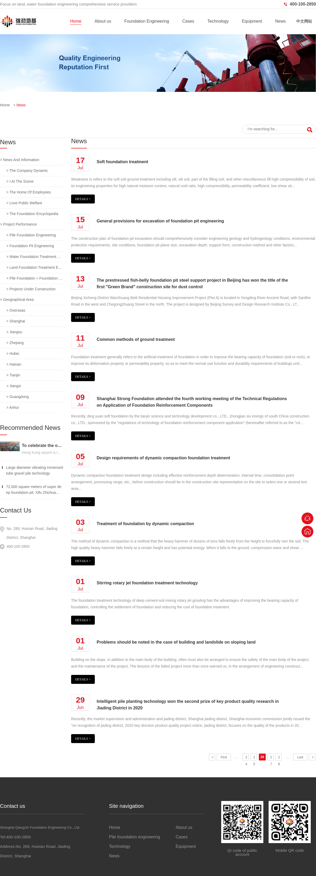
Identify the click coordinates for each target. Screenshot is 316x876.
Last (300, 757)
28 (279, 757)
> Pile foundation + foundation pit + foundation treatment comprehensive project (34, 278)
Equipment (252, 21)
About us (103, 21)
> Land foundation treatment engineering (34, 267)
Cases (188, 21)
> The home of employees (28, 192)
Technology (218, 21)
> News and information (19, 160)
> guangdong (17, 397)
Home (75, 21)
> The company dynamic (27, 170)
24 (246, 757)
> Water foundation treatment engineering (34, 257)
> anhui (12, 407)
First (224, 757)
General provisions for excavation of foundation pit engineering (160, 221)
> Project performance (18, 224)
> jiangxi (13, 386)
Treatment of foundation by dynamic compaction (145, 523)
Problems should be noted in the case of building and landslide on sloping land (176, 642)
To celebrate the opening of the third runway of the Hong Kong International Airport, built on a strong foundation (42, 445)
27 (271, 757)
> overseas (15, 310)
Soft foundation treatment (122, 162)
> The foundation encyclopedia (32, 214)
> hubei (12, 353)
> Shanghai (15, 321)
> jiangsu (14, 332)
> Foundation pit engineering (30, 246)
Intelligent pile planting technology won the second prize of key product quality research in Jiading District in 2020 (188, 704)
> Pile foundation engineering (31, 235)
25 (254, 757)
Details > (83, 199)
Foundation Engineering (146, 21)
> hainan (13, 364)
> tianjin (13, 375)
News (280, 21)
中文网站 (304, 21)
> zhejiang (15, 343)
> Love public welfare (24, 203)
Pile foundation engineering (134, 837)
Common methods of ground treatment (136, 339)
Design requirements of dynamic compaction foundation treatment (163, 458)
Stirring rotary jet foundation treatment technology (147, 583)
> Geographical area (17, 299)
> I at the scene (20, 181)
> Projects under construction (31, 289)
